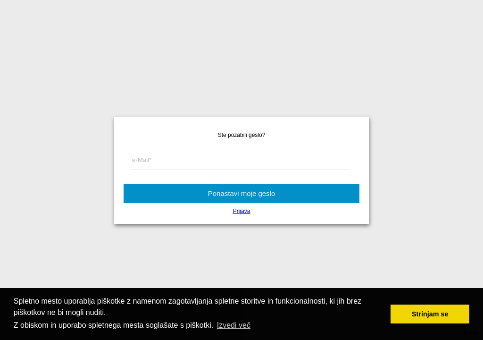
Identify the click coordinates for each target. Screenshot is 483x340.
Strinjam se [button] (430, 314)
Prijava (241, 211)
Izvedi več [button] (233, 325)
